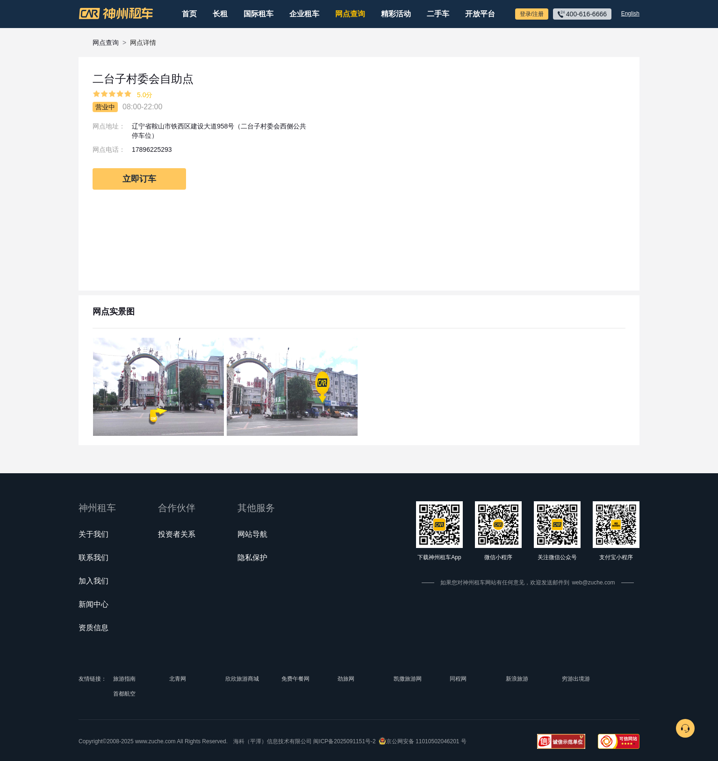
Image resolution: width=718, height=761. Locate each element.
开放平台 (480, 14)
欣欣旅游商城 (242, 679)
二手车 (438, 14)
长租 (220, 14)
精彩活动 (396, 14)
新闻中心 (93, 604)
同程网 (458, 679)
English (630, 13)
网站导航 (252, 534)
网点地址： (109, 126)
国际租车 (258, 14)
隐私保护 (252, 558)
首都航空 (124, 693)
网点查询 (350, 14)
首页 (189, 14)
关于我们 (93, 534)
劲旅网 (345, 679)
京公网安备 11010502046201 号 (426, 741)
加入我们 (93, 581)
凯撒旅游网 (408, 679)
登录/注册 (532, 14)
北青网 (177, 679)
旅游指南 (124, 679)
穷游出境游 (576, 679)
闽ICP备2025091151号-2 (344, 741)
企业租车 (304, 14)
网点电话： (109, 149)
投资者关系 (176, 534)
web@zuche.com (593, 582)
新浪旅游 (517, 679)
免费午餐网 (295, 679)
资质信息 (93, 628)
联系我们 (93, 558)
